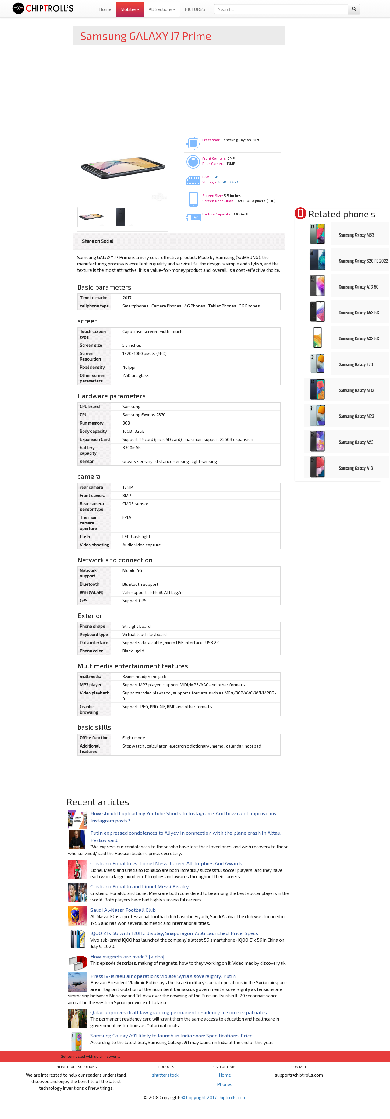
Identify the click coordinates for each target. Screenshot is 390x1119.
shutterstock (165, 1075)
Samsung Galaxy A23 (356, 442)
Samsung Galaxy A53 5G (359, 312)
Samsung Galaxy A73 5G (358, 286)
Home (105, 9)
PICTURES (195, 9)
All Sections (162, 9)
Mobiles (130, 9)
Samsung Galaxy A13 (356, 467)
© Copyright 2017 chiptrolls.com (213, 1097)
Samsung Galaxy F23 (356, 364)
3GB (214, 177)
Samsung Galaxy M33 (356, 390)
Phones (224, 1084)
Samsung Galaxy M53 (356, 234)
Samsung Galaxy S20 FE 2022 (363, 260)
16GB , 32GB (228, 182)
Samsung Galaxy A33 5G (359, 338)
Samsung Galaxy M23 (356, 416)
